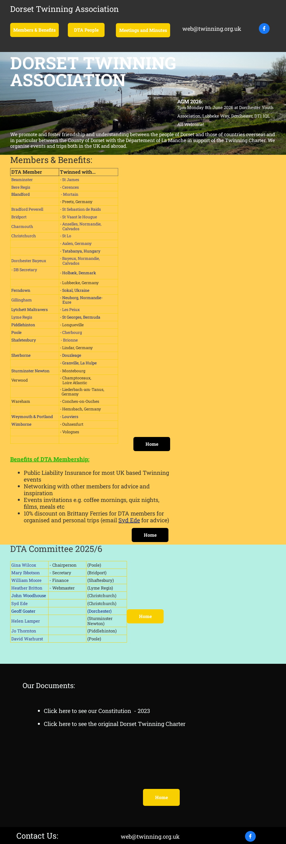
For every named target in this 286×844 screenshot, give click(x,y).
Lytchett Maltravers (29, 309)
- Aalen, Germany (76, 243)
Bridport (19, 216)
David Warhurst (27, 638)
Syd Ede (129, 520)
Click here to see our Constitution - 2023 (97, 710)
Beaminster (22, 179)
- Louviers (69, 416)
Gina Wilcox (23, 565)
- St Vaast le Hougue (78, 216)
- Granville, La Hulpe (78, 363)
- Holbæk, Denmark (78, 272)
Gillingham (22, 300)
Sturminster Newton (30, 370)
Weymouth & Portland (32, 416)
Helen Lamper (25, 621)
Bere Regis (20, 187)
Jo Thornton (23, 631)
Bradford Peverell (27, 209)
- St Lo (65, 235)
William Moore (26, 580)
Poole (16, 332)
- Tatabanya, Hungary (80, 251)
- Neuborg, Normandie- (81, 297)
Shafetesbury (23, 340)
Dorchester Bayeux (28, 260)
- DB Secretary (24, 269)
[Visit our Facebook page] (264, 28)
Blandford (20, 194)
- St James (69, 179)
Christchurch (23, 235)
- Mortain (69, 194)
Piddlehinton (23, 324)
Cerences (70, 187)
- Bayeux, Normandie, (80, 258)
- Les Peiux (70, 309)
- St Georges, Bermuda (80, 317)
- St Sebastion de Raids (80, 209)
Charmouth (22, 226)
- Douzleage (70, 355)
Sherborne (21, 355)
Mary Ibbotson (25, 572)
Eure (66, 302)
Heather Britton (26, 588)
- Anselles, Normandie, (81, 224)
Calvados (69, 228)
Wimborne (21, 424)
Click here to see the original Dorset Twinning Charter (114, 723)
